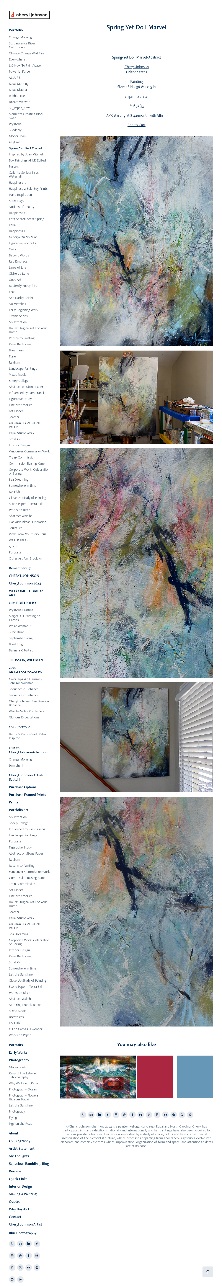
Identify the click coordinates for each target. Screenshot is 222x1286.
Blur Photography (22, 1233)
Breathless (16, 350)
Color (12, 249)
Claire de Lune (19, 273)
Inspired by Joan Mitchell (26, 154)
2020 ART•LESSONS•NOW (25, 669)
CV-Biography (19, 1140)
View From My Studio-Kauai (28, 534)
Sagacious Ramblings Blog (29, 1163)
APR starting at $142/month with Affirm (136, 115)
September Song (21, 638)
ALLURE (14, 77)
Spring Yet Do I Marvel (25, 148)
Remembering (20, 568)
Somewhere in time (22, 485)
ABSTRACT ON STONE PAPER (25, 425)
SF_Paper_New (19, 108)
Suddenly (15, 130)
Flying (13, 1117)
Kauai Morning (19, 83)
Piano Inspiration (20, 194)
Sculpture (15, 528)
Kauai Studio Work (21, 433)
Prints (13, 802)
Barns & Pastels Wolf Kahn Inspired (27, 736)
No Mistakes (17, 304)
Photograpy (17, 1111)
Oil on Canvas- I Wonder (25, 1029)
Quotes (14, 1201)
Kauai (12, 225)
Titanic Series (18, 316)
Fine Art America (20, 405)
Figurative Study (20, 399)
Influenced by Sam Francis (27, 392)
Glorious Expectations (24, 717)
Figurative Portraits (22, 243)
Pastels (14, 166)
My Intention (18, 322)
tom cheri (16, 765)
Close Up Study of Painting (27, 497)
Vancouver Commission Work (29, 451)
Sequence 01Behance (23, 689)
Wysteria (15, 124)
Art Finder (16, 411)
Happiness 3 (17, 182)
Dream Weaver (19, 102)
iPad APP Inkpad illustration (27, 522)
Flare (12, 356)
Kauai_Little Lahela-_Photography (22, 1075)
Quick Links (18, 1178)
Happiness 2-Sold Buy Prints (28, 188)
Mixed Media (17, 374)
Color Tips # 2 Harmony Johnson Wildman (25, 681)
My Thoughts (19, 1156)
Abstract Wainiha (20, 516)
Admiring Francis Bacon (25, 1004)
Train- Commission (22, 457)
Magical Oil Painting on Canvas (24, 618)
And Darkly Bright (21, 297)
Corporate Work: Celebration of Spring (29, 471)
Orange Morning (20, 37)
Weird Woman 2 (20, 626)
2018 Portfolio (19, 727)
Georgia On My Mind (23, 237)
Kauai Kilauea (18, 89)
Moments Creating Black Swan (26, 116)
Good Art (15, 279)
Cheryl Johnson (136, 66)
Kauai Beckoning (20, 344)
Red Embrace (18, 261)
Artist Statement (21, 1148)
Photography (19, 1060)
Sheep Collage (19, 380)
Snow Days (16, 200)
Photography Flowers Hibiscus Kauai (24, 1097)
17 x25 (13, 546)
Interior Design (19, 445)
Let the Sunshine (21, 974)
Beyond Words (19, 255)
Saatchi (14, 417)
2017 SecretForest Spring (26, 219)
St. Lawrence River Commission (22, 45)
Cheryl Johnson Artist (25, 1224)
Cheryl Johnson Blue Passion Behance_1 (29, 703)
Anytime (15, 142)
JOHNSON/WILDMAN (26, 660)
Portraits (15, 552)
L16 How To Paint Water (25, 65)
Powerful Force (19, 71)
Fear (12, 291)
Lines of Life (17, 267)
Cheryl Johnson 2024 (25, 583)
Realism (14, 362)
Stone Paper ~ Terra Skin (26, 503)
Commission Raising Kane (27, 463)
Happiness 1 (17, 231)
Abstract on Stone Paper (26, 386)
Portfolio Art (18, 809)
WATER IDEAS (18, 540)
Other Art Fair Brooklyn (25, 558)
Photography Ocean (23, 1089)
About (13, 1133)
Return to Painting (21, 338)
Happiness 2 (17, 213)
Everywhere (17, 59)
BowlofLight (17, 644)
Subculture (16, 632)
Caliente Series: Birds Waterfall (24, 174)
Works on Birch (19, 510)
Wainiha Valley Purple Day (26, 711)
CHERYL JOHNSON (24, 575)
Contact (15, 1216)
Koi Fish (14, 491)
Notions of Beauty (21, 206)
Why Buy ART (19, 1209)
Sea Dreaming (18, 479)
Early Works (18, 1052)
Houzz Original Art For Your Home (28, 330)
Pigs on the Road (20, 1123)
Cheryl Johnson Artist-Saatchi (26, 777)
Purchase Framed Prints (27, 794)
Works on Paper (20, 1035)
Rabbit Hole (17, 95)
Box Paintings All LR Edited (27, 160)
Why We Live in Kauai (23, 1083)
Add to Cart (136, 124)
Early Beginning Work (23, 310)
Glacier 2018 (17, 136)
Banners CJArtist (21, 650)
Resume (15, 1171)
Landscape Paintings (23, 368)
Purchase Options (22, 787)
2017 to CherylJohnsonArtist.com (28, 749)
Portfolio (16, 30)
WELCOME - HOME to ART (26, 592)
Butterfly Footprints (23, 285)
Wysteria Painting (21, 610)
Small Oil (15, 439)
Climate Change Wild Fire (26, 53)
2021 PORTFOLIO (22, 602)
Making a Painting (23, 1193)
